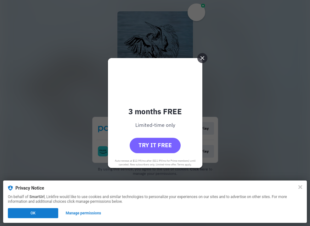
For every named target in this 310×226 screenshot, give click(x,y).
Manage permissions (83, 213)
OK (33, 213)
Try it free (155, 145)
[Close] (300, 187)
